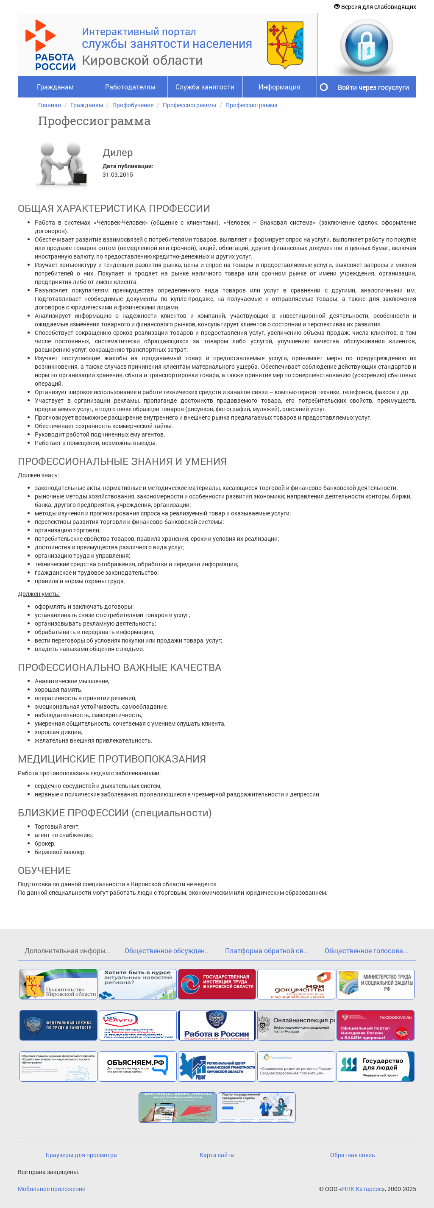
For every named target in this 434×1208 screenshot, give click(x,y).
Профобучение (132, 105)
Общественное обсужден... (167, 950)
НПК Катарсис (362, 1189)
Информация (279, 86)
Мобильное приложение (51, 1189)
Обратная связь (352, 1155)
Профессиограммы (189, 105)
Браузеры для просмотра (81, 1155)
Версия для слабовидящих (375, 7)
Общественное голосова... (366, 950)
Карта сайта (217, 1155)
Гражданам (55, 86)
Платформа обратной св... (267, 950)
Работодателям (130, 86)
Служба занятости (204, 86)
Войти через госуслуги (373, 87)
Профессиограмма (251, 105)
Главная (49, 105)
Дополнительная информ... (68, 950)
